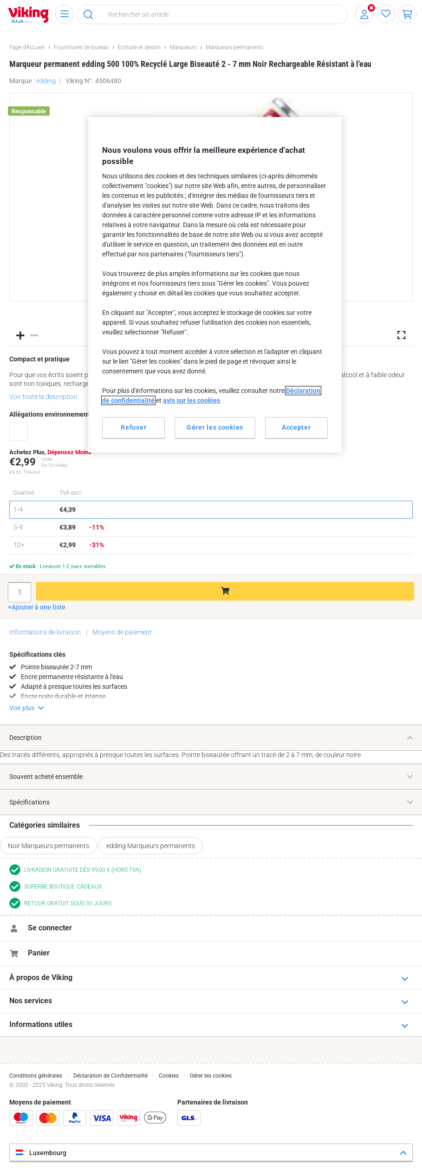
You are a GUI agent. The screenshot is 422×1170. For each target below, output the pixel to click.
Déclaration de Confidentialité (110, 1075)
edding (46, 81)
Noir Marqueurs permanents (48, 846)
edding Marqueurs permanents (150, 846)
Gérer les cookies (211, 1075)
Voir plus (21, 708)
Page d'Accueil (27, 47)
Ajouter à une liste (38, 607)
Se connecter (50, 927)
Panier (39, 952)
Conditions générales (35, 1075)
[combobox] (212, 14)
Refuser (133, 427)
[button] (20, 334)
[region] (214, 284)
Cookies (169, 1075)
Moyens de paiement (122, 632)
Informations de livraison (45, 632)
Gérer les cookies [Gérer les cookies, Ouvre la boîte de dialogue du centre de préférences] (215, 427)
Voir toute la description (43, 396)
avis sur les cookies (191, 400)
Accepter (296, 427)
